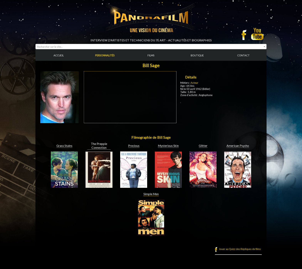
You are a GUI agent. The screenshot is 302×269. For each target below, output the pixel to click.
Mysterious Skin (168, 145)
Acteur (194, 82)
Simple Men (151, 194)
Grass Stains (64, 145)
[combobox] (151, 46)
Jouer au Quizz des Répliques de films (240, 249)
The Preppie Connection (99, 145)
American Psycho (237, 145)
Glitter (203, 145)
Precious (133, 145)
